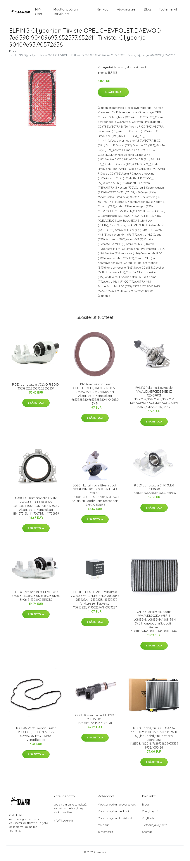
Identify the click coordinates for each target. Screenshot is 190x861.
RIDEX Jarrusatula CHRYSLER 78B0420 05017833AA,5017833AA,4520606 (154, 492)
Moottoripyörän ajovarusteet (117, 807)
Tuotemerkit (168, 10)
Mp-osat (119, 70)
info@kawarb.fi (63, 823)
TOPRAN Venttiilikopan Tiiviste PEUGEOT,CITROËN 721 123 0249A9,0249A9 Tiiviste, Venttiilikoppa (36, 736)
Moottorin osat (136, 70)
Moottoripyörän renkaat (113, 814)
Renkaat (103, 10)
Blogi (147, 10)
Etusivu (13, 54)
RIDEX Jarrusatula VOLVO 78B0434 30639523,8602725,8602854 (36, 389)
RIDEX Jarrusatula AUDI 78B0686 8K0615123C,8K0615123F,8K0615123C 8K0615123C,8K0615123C (36, 598)
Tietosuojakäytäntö (154, 827)
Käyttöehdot (150, 820)
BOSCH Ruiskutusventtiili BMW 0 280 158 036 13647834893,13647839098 (94, 721)
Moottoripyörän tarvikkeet (65, 12)
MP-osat (38, 12)
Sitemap (147, 834)
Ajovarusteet (127, 10)
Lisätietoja (113, 94)
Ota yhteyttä (150, 814)
